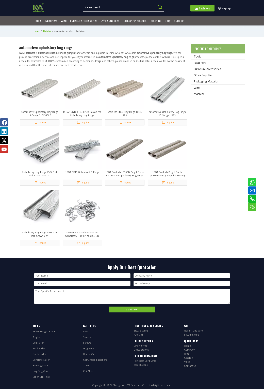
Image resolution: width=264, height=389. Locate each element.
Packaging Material (206, 81)
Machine (199, 94)
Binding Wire (140, 345)
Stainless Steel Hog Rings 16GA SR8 (125, 113)
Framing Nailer (41, 365)
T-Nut (86, 365)
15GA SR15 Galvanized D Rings (82, 172)
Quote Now (202, 8)
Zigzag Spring (141, 330)
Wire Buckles (141, 364)
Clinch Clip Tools (42, 376)
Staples (87, 337)
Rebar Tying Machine (44, 331)
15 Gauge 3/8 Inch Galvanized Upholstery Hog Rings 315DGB (82, 234)
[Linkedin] (4, 131)
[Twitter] (4, 140)
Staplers (37, 337)
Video (187, 361)
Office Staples (141, 349)
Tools (197, 56)
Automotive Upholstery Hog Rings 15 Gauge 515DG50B (39, 113)
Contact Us (190, 365)
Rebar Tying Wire (193, 330)
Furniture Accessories (207, 69)
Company (189, 349)
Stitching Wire (191, 334)
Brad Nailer (39, 348)
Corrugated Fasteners (95, 359)
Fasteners (200, 63)
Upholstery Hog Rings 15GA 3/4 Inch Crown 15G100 (39, 173)
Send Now (132, 309)
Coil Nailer (38, 342)
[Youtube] (4, 149)
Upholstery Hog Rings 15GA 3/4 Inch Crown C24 (39, 234)
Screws (87, 342)
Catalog (188, 357)
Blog (186, 353)
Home (187, 345)
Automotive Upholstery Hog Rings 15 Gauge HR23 (167, 113)
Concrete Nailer (41, 359)
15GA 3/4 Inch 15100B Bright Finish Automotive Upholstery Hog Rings (124, 173)
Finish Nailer (39, 354)
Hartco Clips (89, 354)
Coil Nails (88, 371)
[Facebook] (4, 122)
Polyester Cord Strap (145, 360)
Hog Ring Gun (40, 371)
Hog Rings (88, 348)
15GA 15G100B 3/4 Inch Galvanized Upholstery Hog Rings (82, 113)
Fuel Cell (138, 334)
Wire (197, 88)
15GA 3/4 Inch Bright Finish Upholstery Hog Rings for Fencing (167, 173)
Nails (86, 331)
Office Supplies (203, 75)
